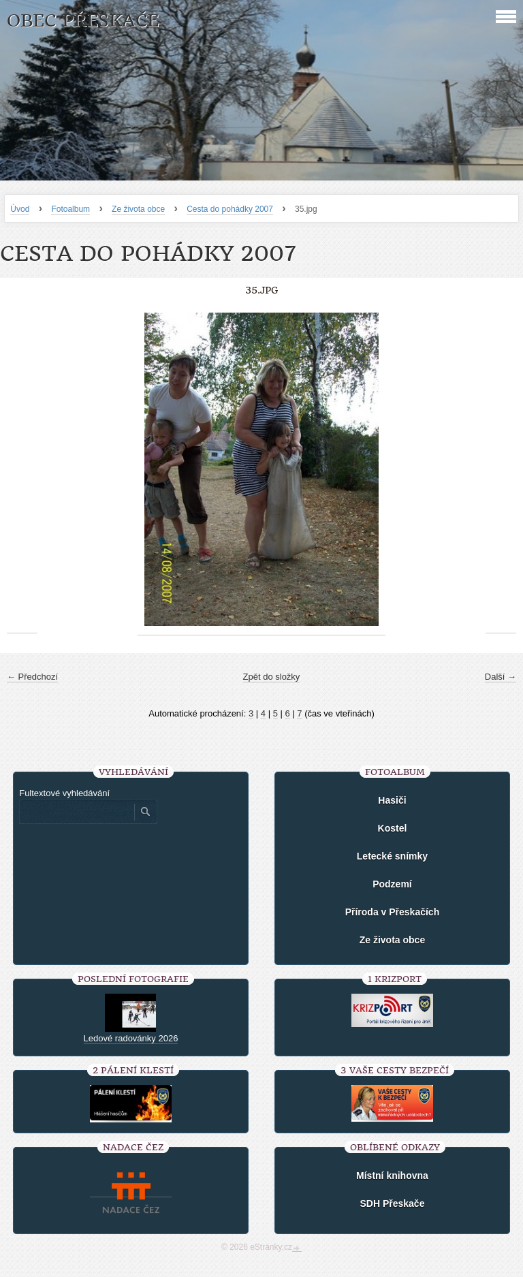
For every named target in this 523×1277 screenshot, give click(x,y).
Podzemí (392, 884)
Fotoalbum (70, 209)
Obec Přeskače (83, 20)
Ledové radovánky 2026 (131, 1038)
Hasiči (392, 800)
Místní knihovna (392, 1175)
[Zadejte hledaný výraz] (76, 812)
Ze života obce (138, 209)
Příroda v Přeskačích (392, 911)
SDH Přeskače (392, 1203)
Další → (500, 677)
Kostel (392, 828)
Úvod (19, 209)
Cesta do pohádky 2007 (230, 209)
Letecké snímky (392, 856)
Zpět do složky (271, 677)
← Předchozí (32, 677)
